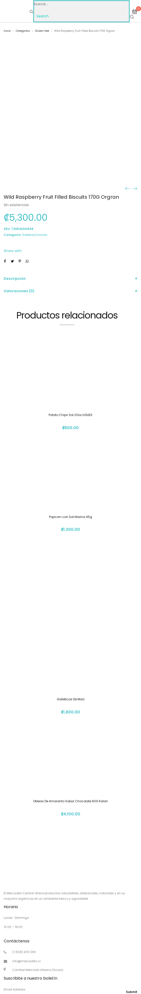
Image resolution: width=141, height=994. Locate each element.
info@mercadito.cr (26, 961)
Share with (13, 250)
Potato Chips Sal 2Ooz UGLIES (70, 415)
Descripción (15, 278)
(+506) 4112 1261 (24, 952)
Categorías (23, 31)
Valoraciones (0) (19, 291)
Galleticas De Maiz (70, 699)
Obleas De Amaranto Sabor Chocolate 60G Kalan (70, 801)
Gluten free (42, 31)
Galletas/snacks (34, 235)
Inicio (7, 31)
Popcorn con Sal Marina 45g (70, 517)
